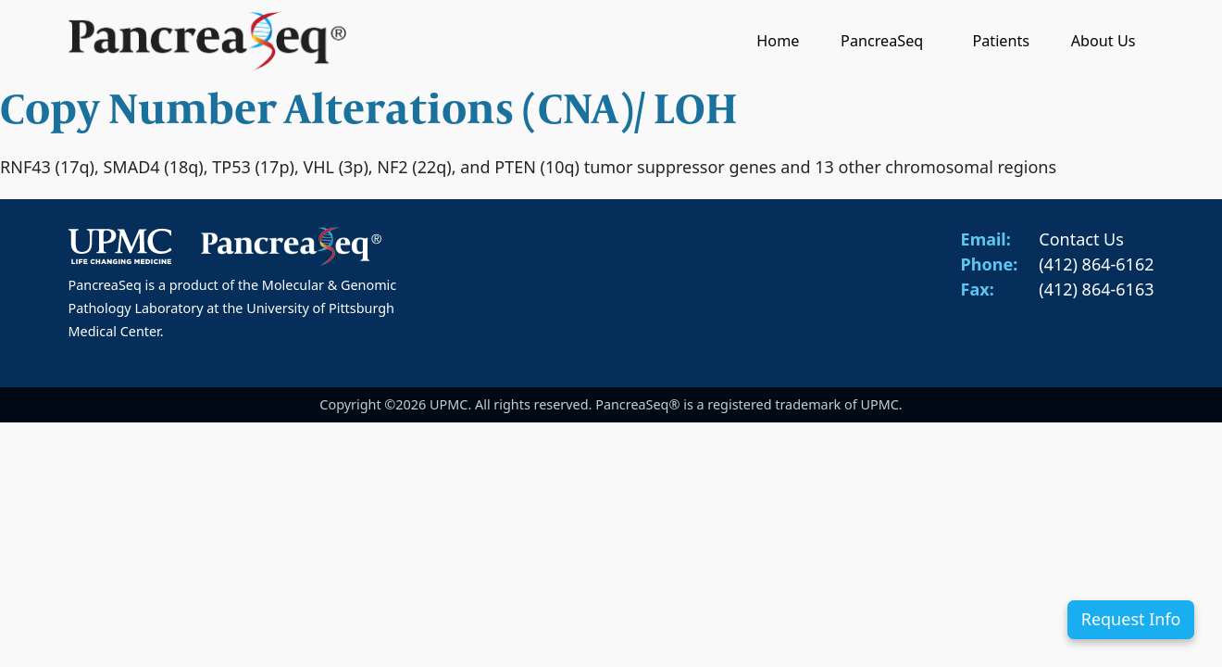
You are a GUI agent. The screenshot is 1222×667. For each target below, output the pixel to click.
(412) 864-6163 (1096, 289)
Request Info (1131, 619)
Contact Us (1081, 239)
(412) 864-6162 (1096, 264)
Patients (1000, 41)
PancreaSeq (886, 41)
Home (777, 41)
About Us (1103, 41)
